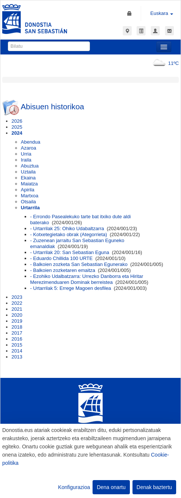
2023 (17, 297)
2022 (17, 303)
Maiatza (29, 184)
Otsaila (28, 201)
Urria (26, 154)
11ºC (164, 63)
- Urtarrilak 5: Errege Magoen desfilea (70, 288)
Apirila (27, 189)
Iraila (26, 160)
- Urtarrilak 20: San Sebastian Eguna (69, 252)
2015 (17, 345)
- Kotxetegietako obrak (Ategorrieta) (68, 234)
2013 (17, 357)
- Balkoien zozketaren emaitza (62, 270)
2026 (17, 121)
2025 (17, 127)
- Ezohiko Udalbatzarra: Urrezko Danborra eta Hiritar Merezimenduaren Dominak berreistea (86, 279)
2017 (17, 333)
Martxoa (29, 195)
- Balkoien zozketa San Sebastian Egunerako (79, 264)
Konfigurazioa (74, 487)
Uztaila (28, 172)
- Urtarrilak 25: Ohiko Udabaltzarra (67, 228)
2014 (17, 351)
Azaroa (28, 148)
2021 (17, 309)
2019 (17, 321)
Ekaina (28, 178)
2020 (17, 315)
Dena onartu (111, 487)
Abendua (30, 142)
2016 (17, 339)
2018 (17, 327)
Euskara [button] (161, 13)
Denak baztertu (154, 487)
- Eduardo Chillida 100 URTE (61, 258)
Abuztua (30, 166)
